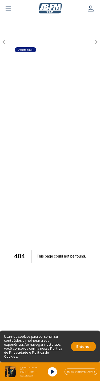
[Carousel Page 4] (69, 20)
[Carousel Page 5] (87, 20)
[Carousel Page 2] (31, 20)
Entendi (83, 346)
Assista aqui (25, 49)
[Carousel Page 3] (50, 20)
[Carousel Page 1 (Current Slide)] (13, 20)
